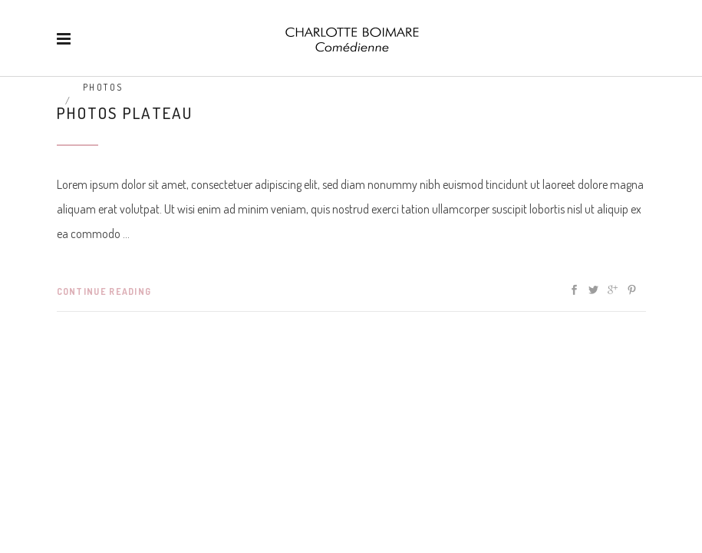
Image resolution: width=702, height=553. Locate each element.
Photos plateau (125, 112)
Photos (103, 87)
